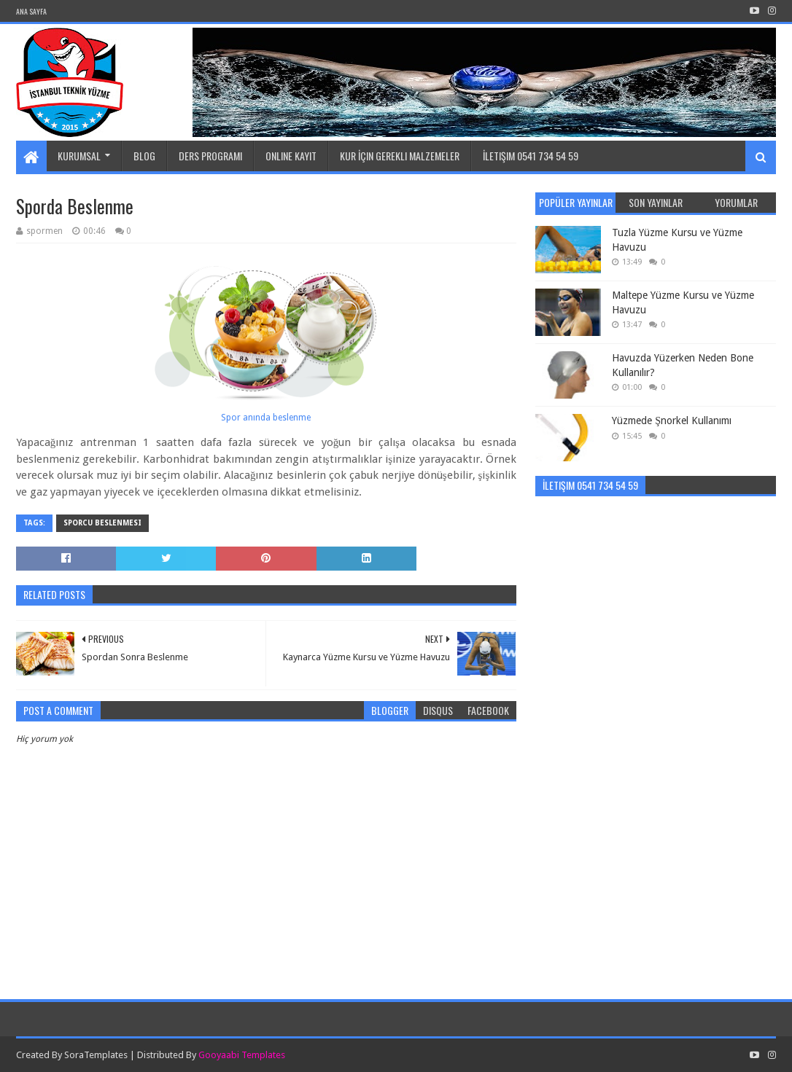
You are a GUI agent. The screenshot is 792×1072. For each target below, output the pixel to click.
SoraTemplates (96, 1054)
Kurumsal (79, 155)
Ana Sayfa (31, 11)
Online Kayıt (291, 155)
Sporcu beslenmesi (102, 523)
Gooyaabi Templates (241, 1054)
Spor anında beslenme (266, 417)
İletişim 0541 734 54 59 (530, 155)
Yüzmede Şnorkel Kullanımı (671, 420)
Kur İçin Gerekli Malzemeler (399, 155)
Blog (144, 155)
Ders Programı (210, 155)
